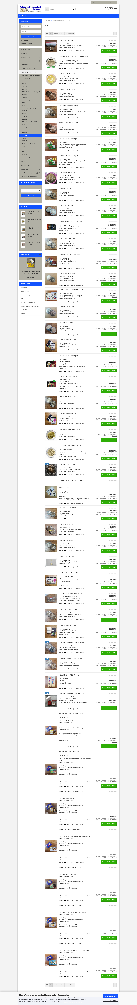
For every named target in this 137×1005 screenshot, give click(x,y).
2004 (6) (24, 81)
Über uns (22, 16)
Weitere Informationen (110, 1000)
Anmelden (30, 36)
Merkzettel (112, 3)
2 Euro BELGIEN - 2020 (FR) (68, 156)
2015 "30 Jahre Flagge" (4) (29, 121)
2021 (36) (24, 138)
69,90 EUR (30, 277)
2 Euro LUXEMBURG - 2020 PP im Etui (72, 693)
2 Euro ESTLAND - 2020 (67, 73)
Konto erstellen (25, 40)
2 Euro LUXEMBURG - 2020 (68, 106)
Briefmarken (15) (25, 57)
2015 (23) (24, 119)
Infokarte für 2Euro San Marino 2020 (71, 714)
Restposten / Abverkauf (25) (28, 61)
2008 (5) (24, 94)
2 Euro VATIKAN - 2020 (66, 556)
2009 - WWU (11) (27, 100)
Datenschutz (24, 309)
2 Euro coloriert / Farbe (27, 158)
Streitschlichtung (25, 295)
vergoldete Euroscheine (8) (28, 68)
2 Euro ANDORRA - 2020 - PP (69, 626)
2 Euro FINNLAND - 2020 (67, 172)
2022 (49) (24, 141)
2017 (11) (24, 127)
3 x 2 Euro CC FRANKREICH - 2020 (71, 290)
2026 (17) (24, 154)
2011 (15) (24, 105)
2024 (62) (24, 149)
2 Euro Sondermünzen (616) (28, 72)
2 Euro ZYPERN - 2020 (66, 524)
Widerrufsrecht (25, 291)
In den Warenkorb (108, 51)
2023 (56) (24, 146)
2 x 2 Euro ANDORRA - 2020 (68, 573)
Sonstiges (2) (24, 64)
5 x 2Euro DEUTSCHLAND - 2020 (70, 593)
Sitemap (23, 313)
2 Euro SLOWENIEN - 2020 (68, 609)
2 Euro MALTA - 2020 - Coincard (69, 254)
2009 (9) (24, 97)
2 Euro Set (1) (26, 78)
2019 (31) (24, 132)
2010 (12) (24, 103)
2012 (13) (24, 111)
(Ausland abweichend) (78, 50)
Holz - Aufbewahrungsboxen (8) (29, 176)
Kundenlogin (102, 3)
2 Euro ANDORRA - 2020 (67, 340)
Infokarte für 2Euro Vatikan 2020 (69, 752)
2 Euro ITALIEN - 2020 (66, 40)
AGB (22, 298)
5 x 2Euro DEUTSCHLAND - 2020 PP (71, 480)
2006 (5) (24, 86)
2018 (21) (24, 130)
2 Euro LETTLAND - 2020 (67, 464)
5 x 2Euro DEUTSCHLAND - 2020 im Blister (73, 57)
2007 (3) (24, 89)
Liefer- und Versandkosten (28, 302)
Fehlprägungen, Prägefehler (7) (29, 173)
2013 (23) (24, 113)
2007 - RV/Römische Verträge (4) (31, 92)
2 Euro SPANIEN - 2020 (67, 238)
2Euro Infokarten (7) (26, 49)
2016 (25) (24, 124)
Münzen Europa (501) (27, 165)
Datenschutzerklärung (54, 1001)
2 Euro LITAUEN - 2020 (66, 307)
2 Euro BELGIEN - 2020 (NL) (68, 139)
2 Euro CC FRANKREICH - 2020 (70, 446)
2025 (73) (24, 152)
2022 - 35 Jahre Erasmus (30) (30, 143)
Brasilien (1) (24, 53)
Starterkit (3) (24, 161)
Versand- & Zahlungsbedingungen (30, 306)
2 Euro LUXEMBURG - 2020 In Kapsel (72, 642)
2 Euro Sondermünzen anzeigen (31, 75)
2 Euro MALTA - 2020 (66, 188)
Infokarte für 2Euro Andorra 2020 (70, 905)
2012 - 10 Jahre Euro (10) (29, 108)
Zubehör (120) (24, 169)
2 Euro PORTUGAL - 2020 (67, 273)
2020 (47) (24, 135)
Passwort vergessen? (26, 43)
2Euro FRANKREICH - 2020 (68, 123)
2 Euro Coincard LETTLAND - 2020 (70, 221)
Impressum (24, 287)
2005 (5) (24, 83)
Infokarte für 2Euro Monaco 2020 (70, 867)
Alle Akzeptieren (110, 996)
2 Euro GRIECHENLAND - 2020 (69, 429)
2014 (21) (24, 116)
